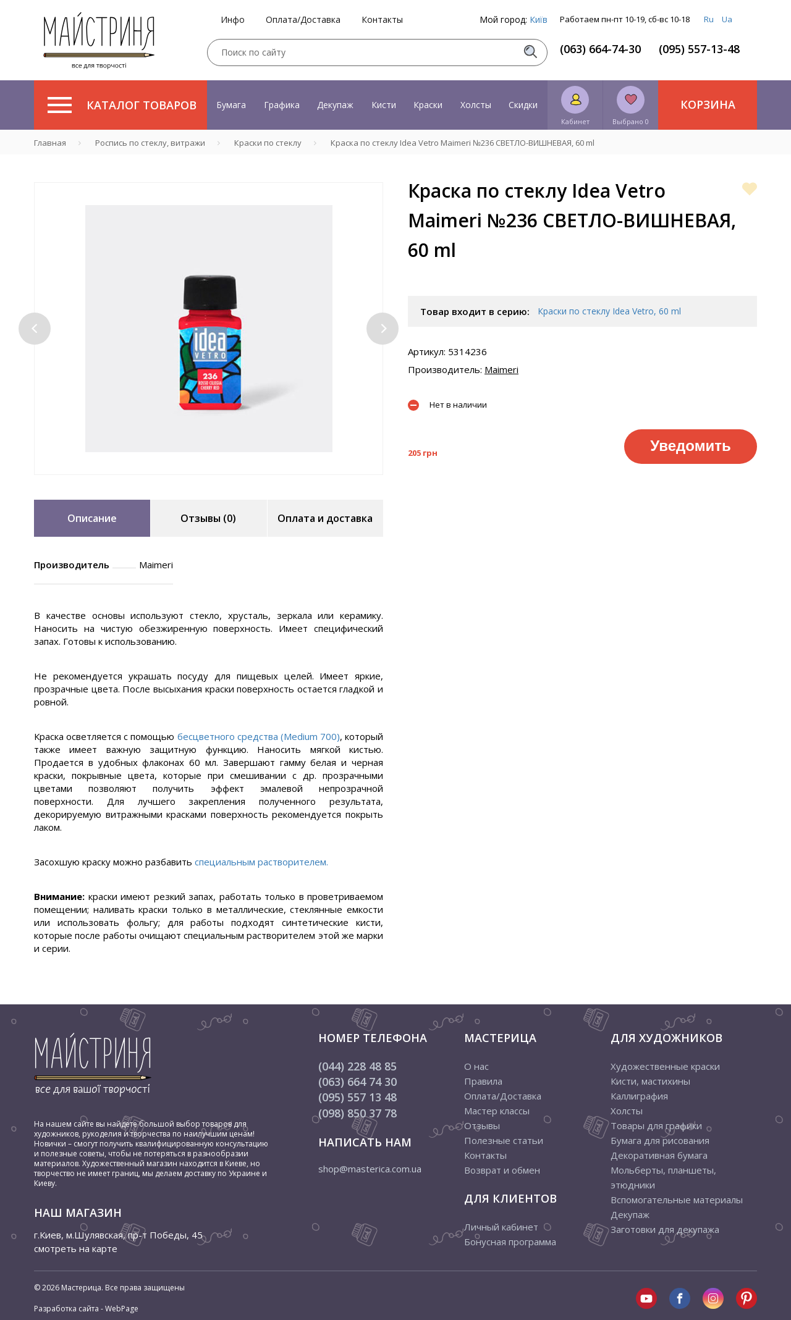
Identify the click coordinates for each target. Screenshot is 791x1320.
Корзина (707, 104)
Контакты (382, 19)
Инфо (233, 19)
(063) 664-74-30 (600, 48)
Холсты (475, 105)
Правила (483, 1081)
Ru (709, 19)
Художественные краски (665, 1066)
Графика (282, 105)
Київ (539, 19)
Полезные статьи (503, 1140)
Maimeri (501, 369)
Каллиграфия (639, 1096)
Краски (427, 105)
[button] (35, 329)
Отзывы (482, 1125)
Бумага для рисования (660, 1140)
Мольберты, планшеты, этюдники (663, 1177)
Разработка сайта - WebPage (86, 1308)
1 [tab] (199, 483)
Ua (727, 19)
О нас (476, 1066)
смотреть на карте (75, 1248)
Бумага (231, 105)
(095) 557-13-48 (699, 48)
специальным (226, 861)
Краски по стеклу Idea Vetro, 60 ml (609, 311)
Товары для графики (656, 1125)
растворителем (292, 861)
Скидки (523, 105)
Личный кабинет (501, 1227)
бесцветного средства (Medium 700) (258, 736)
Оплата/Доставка (303, 19)
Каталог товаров (122, 105)
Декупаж (335, 105)
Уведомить (690, 445)
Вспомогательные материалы (677, 1199)
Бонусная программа (510, 1241)
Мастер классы (497, 1110)
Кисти (383, 105)
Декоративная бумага (659, 1155)
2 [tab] (218, 483)
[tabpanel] (209, 328)
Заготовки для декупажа (665, 1229)
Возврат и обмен (502, 1170)
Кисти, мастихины (650, 1081)
